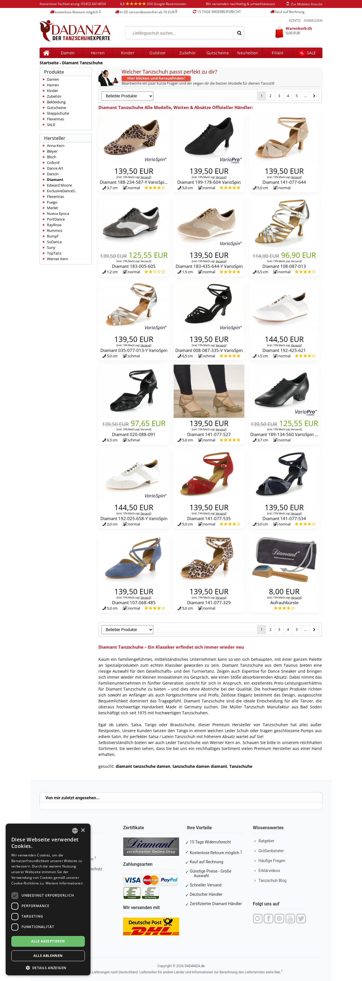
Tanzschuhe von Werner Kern (206, 742)
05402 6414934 (93, 3)
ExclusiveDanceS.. (61, 190)
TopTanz (54, 253)
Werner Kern (57, 258)
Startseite (49, 62)
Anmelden (313, 20)
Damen (53, 79)
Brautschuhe (182, 724)
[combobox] (75, 830)
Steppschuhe (58, 113)
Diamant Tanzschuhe (82, 62)
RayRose (54, 224)
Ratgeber (266, 841)
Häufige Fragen (271, 860)
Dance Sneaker (282, 671)
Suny (51, 247)
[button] (48, 967)
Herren (53, 84)
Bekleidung (56, 101)
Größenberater (271, 851)
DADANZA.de (195, 966)
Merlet (52, 207)
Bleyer (52, 151)
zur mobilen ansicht (303, 4)
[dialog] (48, 899)
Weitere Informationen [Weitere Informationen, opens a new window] (64, 883)
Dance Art (55, 168)
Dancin (53, 173)
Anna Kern (55, 145)
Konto (295, 20)
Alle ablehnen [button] (48, 955)
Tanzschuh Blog (272, 880)
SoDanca (54, 241)
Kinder (127, 52)
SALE (307, 53)
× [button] (83, 830)
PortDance (56, 219)
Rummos (54, 230)
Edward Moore (59, 185)
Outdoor (157, 52)
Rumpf (52, 236)
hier (277, 972)
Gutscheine (217, 52)
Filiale (277, 52)
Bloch (51, 156)
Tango (150, 724)
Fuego (52, 202)
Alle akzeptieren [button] (48, 941)
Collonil (53, 162)
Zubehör (187, 52)
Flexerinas (55, 118)
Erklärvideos (269, 870)
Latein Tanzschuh (178, 736)
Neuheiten (247, 52)
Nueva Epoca (58, 213)
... (305, 95)
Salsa (136, 724)
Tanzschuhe (240, 766)
